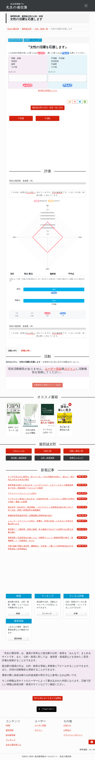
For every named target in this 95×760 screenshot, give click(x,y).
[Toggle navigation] (86, 5)
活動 (47, 118)
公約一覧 (47, 451)
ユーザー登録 (53, 369)
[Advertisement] (47, 146)
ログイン (70, 369)
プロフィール (19, 451)
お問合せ (67, 730)
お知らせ (67, 725)
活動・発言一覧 (76, 451)
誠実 (13, 64)
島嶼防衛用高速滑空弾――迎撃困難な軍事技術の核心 (30, 516)
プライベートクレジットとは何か (22, 493)
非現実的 (55, 61)
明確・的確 (16, 58)
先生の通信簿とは (13, 745)
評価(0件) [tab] (25, 351)
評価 (21, 118)
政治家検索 (10, 735)
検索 (22, 614)
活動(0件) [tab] (12, 351)
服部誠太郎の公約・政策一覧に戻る (47, 108)
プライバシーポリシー (73, 735)
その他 (14, 67)
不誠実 (54, 64)
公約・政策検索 (47, 458)
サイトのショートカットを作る (47, 698)
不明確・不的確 (57, 58)
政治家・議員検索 (18, 458)
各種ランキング (76, 458)
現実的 (14, 61)
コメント (12, 72)
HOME (8, 725)
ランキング (49, 614)
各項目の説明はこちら (47, 91)
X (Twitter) (46, 709)
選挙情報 (21, 639)
